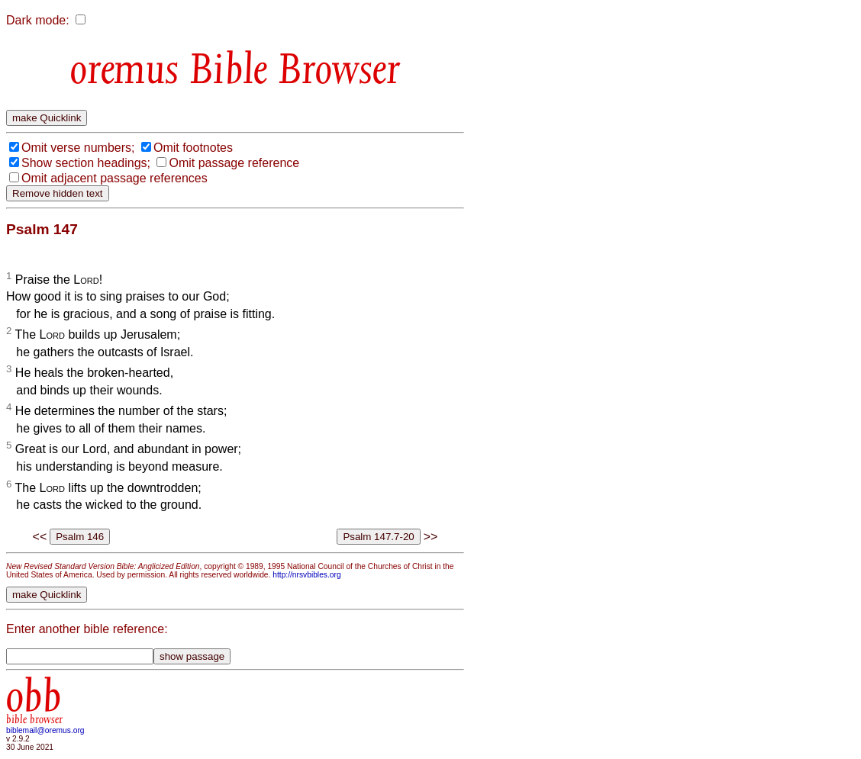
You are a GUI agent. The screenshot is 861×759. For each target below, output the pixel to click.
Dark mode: (37, 20)
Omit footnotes (193, 147)
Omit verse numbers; (77, 147)
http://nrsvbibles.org (306, 575)
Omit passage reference (234, 162)
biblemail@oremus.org (45, 730)
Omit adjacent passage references (114, 178)
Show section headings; (85, 162)
